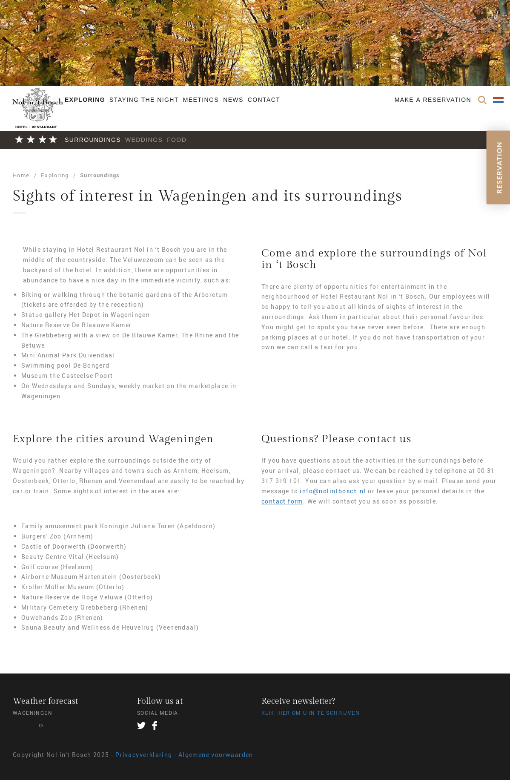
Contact (264, 100)
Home (21, 175)
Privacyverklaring (143, 755)
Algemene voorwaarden (215, 755)
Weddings (144, 140)
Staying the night (144, 100)
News (233, 100)
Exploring (85, 100)
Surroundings (93, 140)
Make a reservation (433, 100)
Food (176, 140)
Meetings (201, 100)
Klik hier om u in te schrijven (310, 712)
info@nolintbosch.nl (333, 491)
